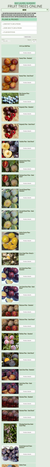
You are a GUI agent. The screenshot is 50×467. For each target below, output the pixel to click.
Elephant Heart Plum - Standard (25, 161)
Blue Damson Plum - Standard (24, 94)
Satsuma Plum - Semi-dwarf (26, 411)
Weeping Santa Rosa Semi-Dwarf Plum (26, 425)
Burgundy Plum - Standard (26, 107)
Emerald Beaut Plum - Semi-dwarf (26, 212)
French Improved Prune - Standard (25, 447)
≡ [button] (47, 10)
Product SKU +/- (6, 41)
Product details (27, 53)
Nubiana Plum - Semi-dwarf (26, 353)
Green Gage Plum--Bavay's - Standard (26, 254)
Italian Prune (22, 465)
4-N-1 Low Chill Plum (24, 46)
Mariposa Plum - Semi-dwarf (27, 319)
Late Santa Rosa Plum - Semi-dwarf (27, 287)
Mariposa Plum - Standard (26, 305)
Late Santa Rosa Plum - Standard (25, 269)
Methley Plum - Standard (25, 334)
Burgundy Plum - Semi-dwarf (27, 124)
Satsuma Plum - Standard (26, 397)
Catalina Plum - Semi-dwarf (26, 142)
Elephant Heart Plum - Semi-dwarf (26, 176)
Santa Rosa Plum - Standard (26, 370)
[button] (19, 24)
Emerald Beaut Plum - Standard (25, 190)
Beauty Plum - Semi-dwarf (26, 76)
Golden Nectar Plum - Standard (24, 233)
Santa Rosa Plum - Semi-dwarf (25, 384)
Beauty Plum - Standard (25, 58)
